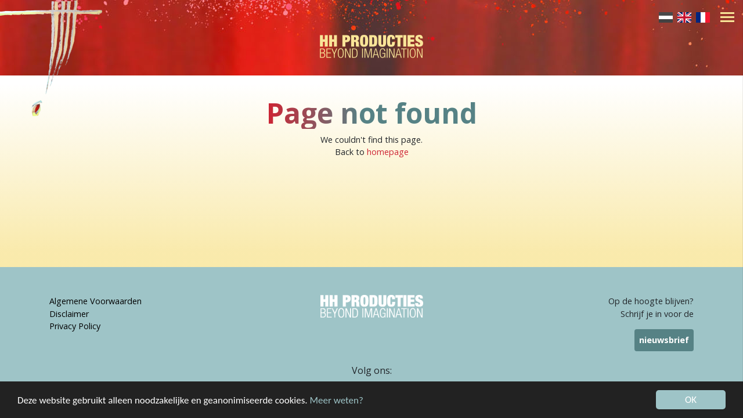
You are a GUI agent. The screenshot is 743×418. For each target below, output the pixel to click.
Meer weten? (336, 401)
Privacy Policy (74, 325)
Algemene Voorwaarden (95, 301)
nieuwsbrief (664, 339)
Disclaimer (69, 313)
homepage (388, 151)
